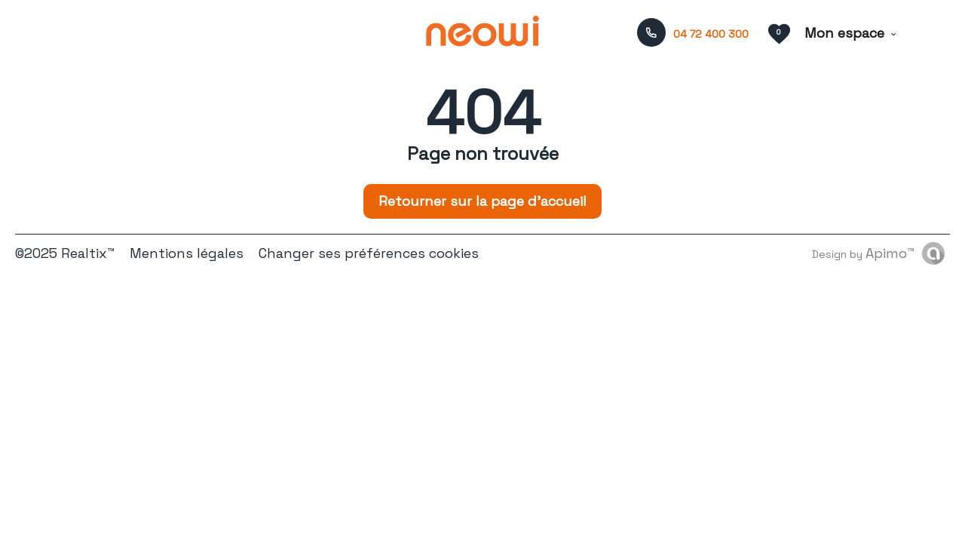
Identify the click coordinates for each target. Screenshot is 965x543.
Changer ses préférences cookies (369, 253)
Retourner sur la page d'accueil (482, 201)
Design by (863, 253)
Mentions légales (187, 253)
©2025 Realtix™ (65, 253)
